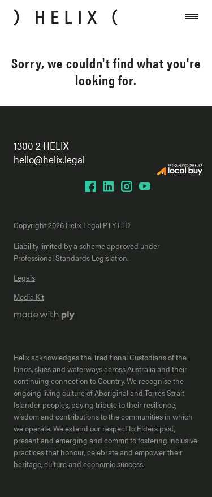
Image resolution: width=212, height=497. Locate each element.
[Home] (66, 17)
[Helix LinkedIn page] (108, 186)
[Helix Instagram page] (126, 186)
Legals (24, 277)
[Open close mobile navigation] (191, 17)
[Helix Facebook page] (90, 186)
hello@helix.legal (49, 159)
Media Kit (29, 296)
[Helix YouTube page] (144, 186)
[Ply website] (44, 316)
